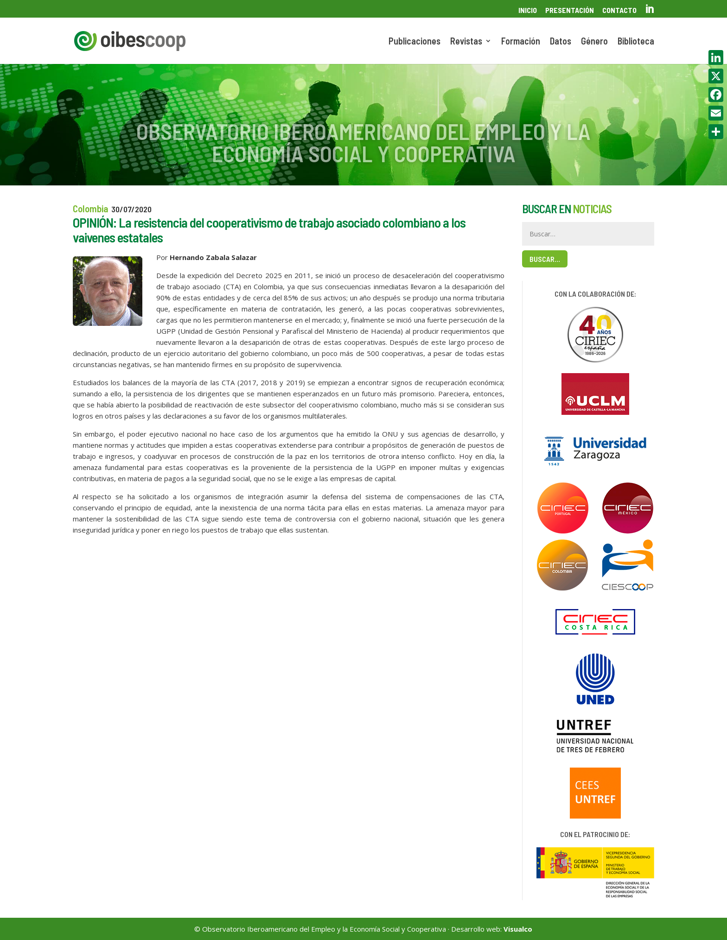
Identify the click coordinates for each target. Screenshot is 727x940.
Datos (560, 42)
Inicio (527, 10)
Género (594, 42)
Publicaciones (414, 42)
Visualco (518, 929)
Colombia (90, 208)
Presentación (569, 10)
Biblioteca (636, 42)
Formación (520, 42)
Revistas (466, 42)
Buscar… (544, 258)
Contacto (619, 10)
